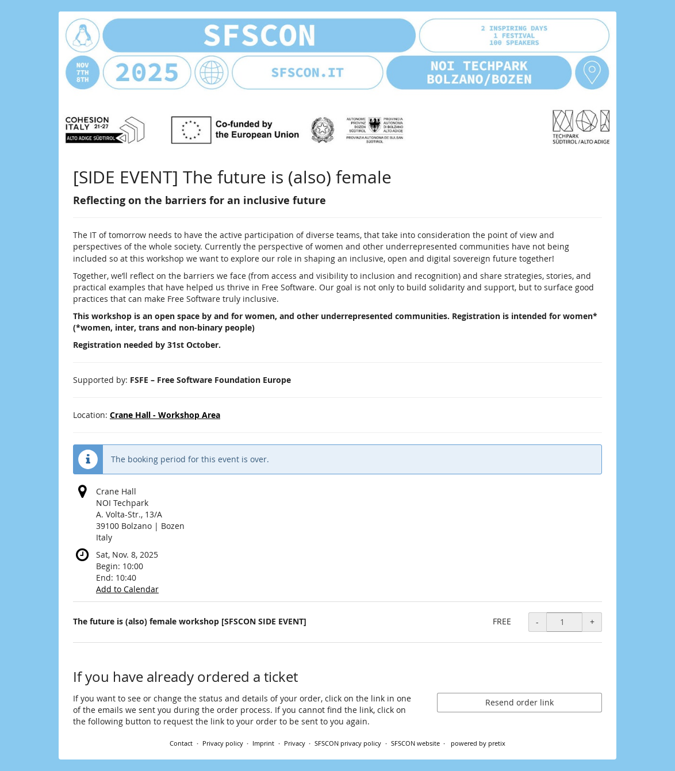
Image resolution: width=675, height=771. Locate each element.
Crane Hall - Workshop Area (165, 414)
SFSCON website (415, 743)
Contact (181, 743)
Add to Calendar (127, 589)
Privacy (294, 743)
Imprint (263, 743)
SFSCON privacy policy (348, 743)
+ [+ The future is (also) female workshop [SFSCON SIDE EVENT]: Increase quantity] (592, 621)
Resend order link (519, 702)
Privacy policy (222, 743)
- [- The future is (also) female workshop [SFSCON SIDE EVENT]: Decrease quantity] (537, 621)
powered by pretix (478, 743)
